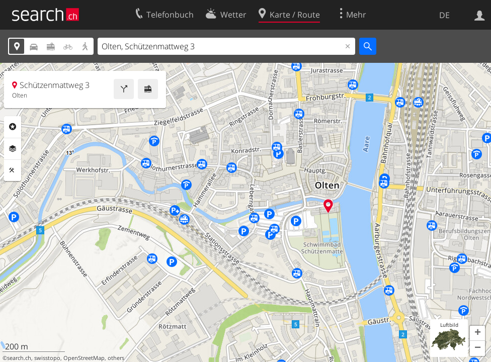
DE (444, 15)
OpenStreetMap (84, 357)
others (116, 357)
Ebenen (12, 148)
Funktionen (12, 170)
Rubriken (12, 126)
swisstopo (47, 357)
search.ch (19, 357)
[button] (477, 333)
